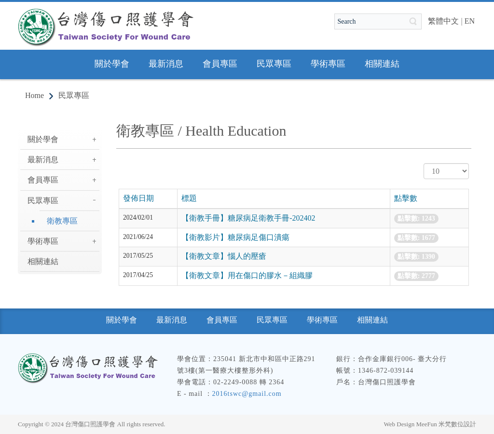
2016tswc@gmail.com (247, 393)
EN (470, 21)
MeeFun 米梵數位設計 (446, 424)
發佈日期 (138, 198)
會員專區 (42, 180)
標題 (189, 198)
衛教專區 (62, 221)
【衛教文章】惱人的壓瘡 (223, 256)
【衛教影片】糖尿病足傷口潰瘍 (235, 237)
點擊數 (405, 198)
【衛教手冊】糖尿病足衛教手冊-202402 (248, 218)
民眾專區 (73, 95)
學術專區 (42, 241)
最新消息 (42, 159)
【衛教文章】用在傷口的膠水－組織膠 (247, 275)
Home (34, 95)
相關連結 (42, 261)
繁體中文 (443, 21)
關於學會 (42, 139)
